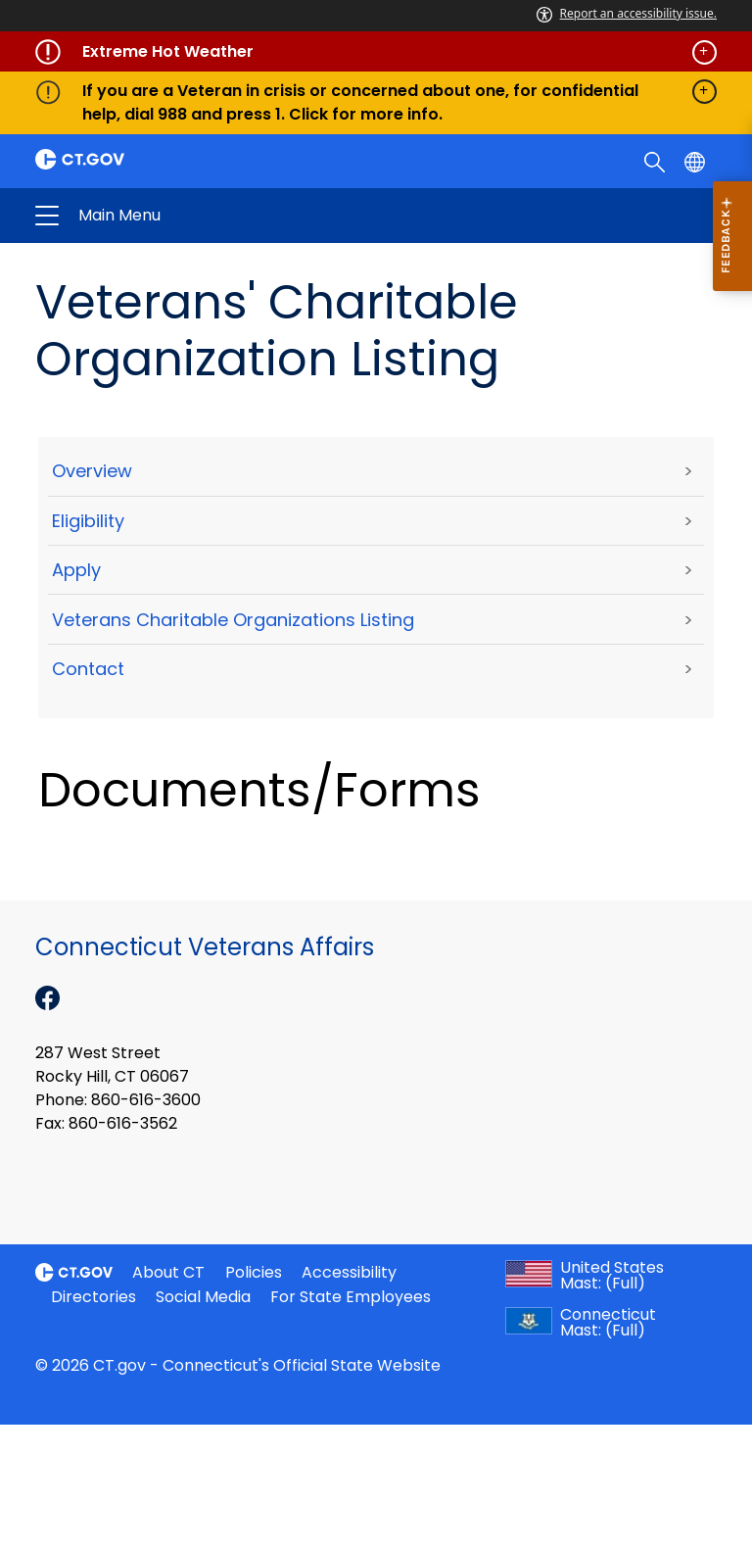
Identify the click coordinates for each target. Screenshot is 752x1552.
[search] (656, 160)
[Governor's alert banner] (376, 52)
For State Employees (350, 1296)
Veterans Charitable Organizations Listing (233, 619)
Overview (92, 471)
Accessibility (349, 1272)
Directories (93, 1296)
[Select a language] (696, 160)
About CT (168, 1272)
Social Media (203, 1296)
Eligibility (88, 521)
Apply (76, 570)
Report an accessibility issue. (627, 13)
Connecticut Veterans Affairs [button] (223, 215)
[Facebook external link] (47, 996)
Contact (88, 668)
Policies (253, 1272)
